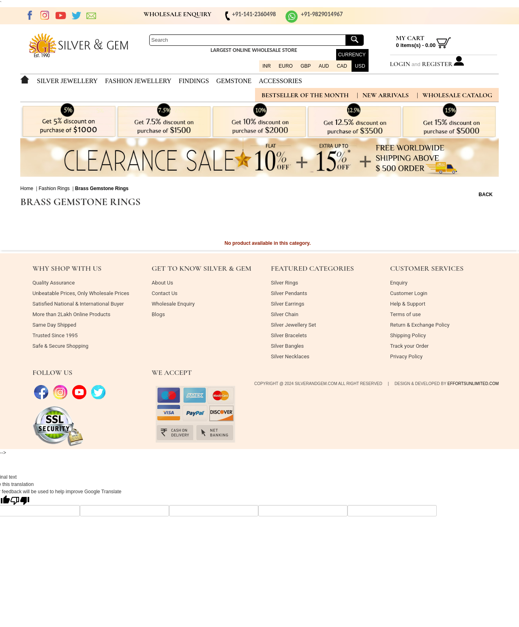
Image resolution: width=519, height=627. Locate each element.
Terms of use (405, 314)
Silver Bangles (287, 346)
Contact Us (165, 293)
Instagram (45, 15)
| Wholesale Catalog (454, 95)
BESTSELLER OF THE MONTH (305, 95)
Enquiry (398, 283)
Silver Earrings (287, 304)
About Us (162, 283)
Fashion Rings (54, 188)
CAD (342, 66)
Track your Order (409, 346)
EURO (286, 66)
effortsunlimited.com (473, 383)
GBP (305, 66)
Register (437, 64)
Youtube (61, 15)
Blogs (158, 314)
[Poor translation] (20, 500)
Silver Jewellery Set (293, 325)
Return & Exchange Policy (420, 325)
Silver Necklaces (290, 356)
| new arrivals (383, 95)
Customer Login (408, 293)
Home (26, 188)
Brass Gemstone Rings (102, 188)
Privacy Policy (406, 356)
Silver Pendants (289, 293)
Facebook (29, 15)
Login (400, 64)
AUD (324, 66)
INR (266, 66)
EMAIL (91, 15)
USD (360, 66)
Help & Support (407, 304)
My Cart (410, 38)
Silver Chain (284, 314)
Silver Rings (284, 283)
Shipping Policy (408, 335)
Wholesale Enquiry (173, 304)
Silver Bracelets (289, 335)
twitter (76, 15)
